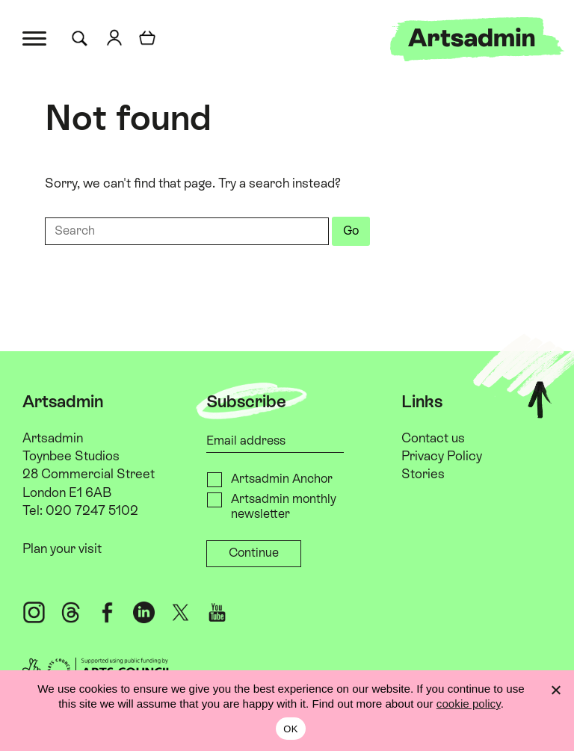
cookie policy (468, 703)
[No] (555, 689)
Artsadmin (52, 438)
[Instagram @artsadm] (34, 612)
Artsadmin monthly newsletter (283, 506)
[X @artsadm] (181, 612)
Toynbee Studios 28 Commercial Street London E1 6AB (88, 474)
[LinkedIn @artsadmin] (144, 612)
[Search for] (82, 39)
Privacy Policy (441, 456)
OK (290, 729)
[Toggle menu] (35, 37)
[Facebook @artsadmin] (107, 612)
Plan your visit (62, 548)
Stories (423, 474)
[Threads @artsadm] (71, 612)
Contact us (433, 438)
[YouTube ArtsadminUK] (217, 612)
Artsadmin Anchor (282, 479)
